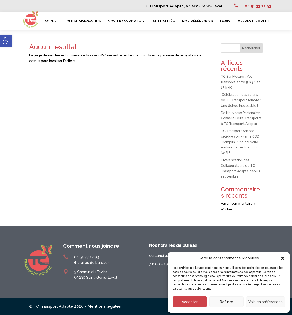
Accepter (190, 302)
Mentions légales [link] (104, 306)
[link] (6, 41)
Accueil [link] (52, 21)
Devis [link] (225, 21)
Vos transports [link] (124, 21)
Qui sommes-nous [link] (83, 21)
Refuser (226, 302)
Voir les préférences (265, 302)
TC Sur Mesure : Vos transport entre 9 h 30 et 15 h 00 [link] (240, 82)
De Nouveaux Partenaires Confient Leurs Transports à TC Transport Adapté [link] (241, 118)
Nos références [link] (197, 21)
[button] (282, 258)
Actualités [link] (164, 21)
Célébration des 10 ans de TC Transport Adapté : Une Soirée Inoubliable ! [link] (241, 100)
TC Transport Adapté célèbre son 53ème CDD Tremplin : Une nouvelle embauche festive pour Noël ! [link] (240, 142)
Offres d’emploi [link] (253, 21)
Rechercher (251, 48)
